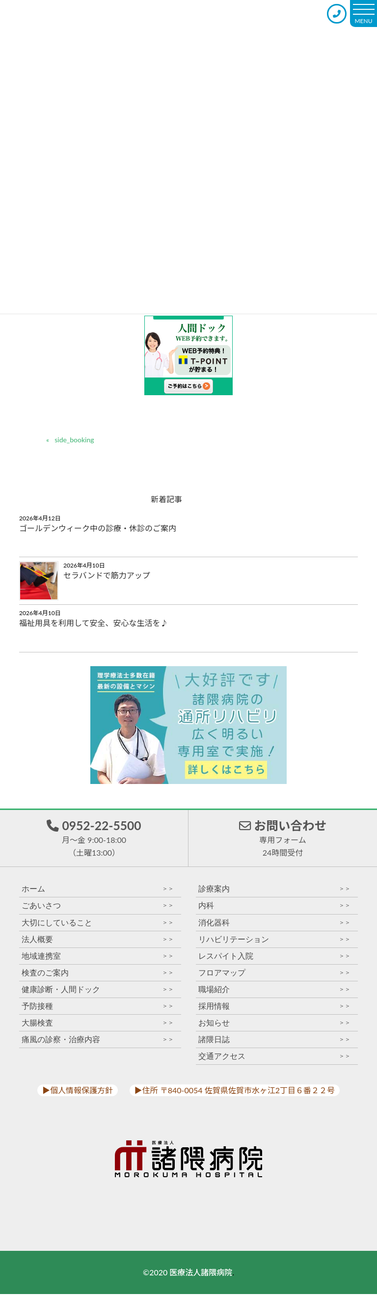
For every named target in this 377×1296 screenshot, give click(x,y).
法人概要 (98, 940)
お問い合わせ (283, 838)
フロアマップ (274, 974)
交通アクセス (274, 1058)
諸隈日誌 (274, 1041)
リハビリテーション (274, 940)
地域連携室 (98, 957)
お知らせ (274, 1024)
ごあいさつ (98, 907)
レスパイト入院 (274, 957)
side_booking (74, 439)
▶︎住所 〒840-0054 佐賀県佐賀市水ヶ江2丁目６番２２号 (235, 1092)
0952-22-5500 (94, 838)
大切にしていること (98, 924)
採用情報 (274, 1007)
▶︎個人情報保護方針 (77, 1092)
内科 (274, 907)
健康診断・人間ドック (98, 991)
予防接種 (98, 1007)
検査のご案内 (98, 974)
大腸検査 (98, 1024)
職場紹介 (274, 991)
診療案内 (274, 890)
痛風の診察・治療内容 (98, 1041)
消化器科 (274, 924)
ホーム (98, 890)
